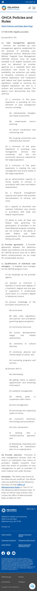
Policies (21, 577)
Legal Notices (6, 545)
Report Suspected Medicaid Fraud (25, 545)
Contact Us (5, 527)
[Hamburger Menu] (34, 8)
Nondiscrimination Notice (25, 535)
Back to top (31, 509)
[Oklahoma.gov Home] (2, 2)
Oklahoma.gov (6, 577)
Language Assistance (8, 540)
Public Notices (6, 535)
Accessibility (5, 582)
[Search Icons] (29, 8)
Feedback (22, 582)
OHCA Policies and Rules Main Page (17, 26)
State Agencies (30, 2)
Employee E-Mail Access (27, 540)
